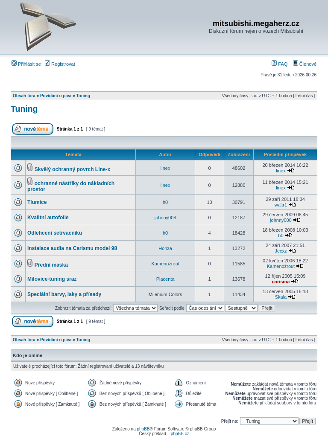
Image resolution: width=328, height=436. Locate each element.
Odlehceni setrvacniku (54, 233)
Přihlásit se (26, 64)
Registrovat (60, 64)
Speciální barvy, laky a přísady (64, 294)
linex (165, 168)
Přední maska (51, 265)
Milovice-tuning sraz (51, 279)
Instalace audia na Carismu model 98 (72, 248)
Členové (304, 64)
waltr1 (281, 204)
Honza (165, 248)
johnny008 (165, 217)
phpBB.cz (180, 433)
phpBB (143, 429)
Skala (281, 296)
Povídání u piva (55, 95)
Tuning (83, 95)
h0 (165, 202)
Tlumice (37, 202)
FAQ (279, 64)
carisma (281, 281)
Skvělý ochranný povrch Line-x (72, 169)
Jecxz (281, 250)
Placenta (165, 279)
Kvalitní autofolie (48, 218)
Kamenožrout (165, 263)
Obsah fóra (24, 95)
